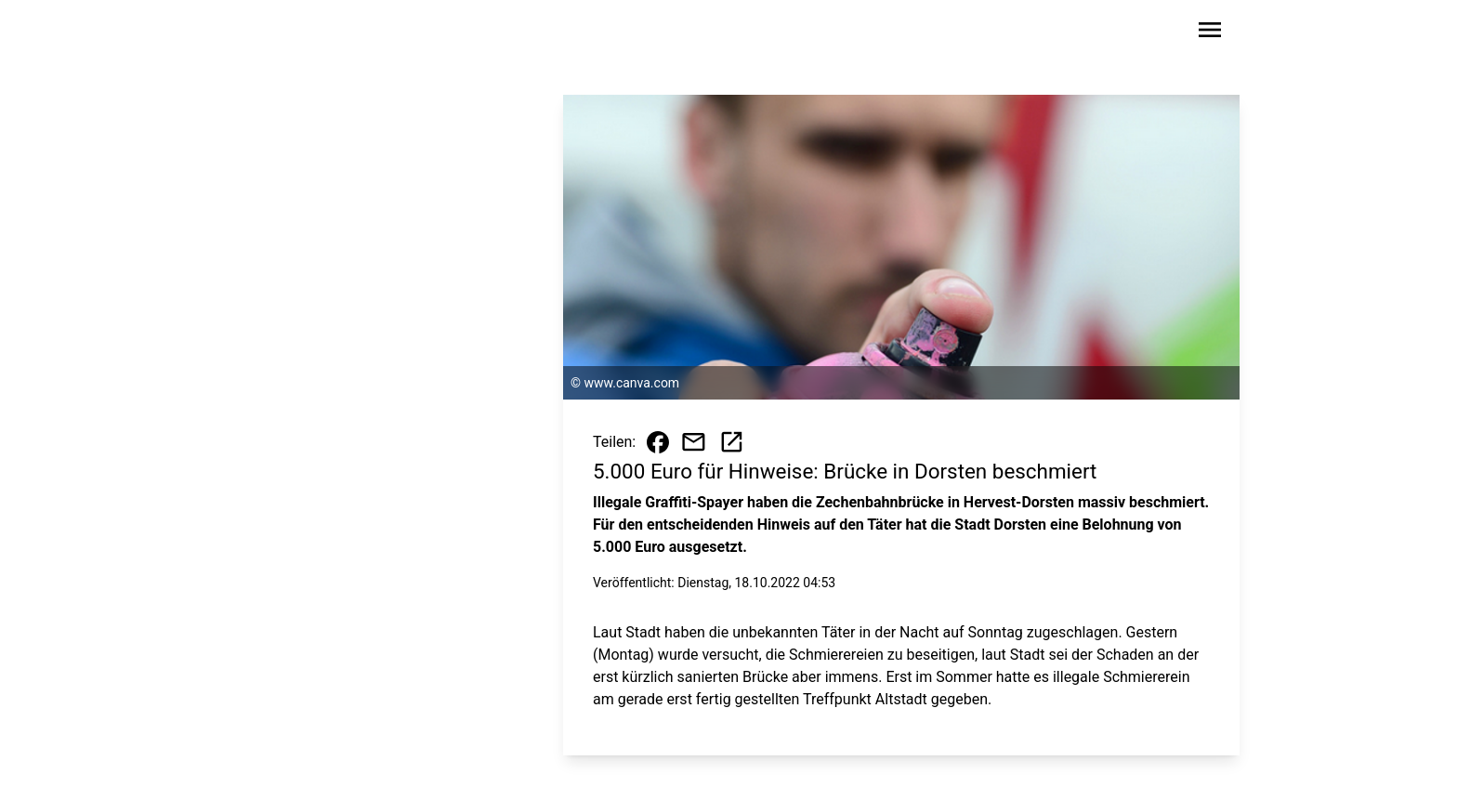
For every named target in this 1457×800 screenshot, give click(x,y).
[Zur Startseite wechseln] (277, 33)
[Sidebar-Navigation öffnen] (1210, 33)
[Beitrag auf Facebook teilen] (658, 442)
